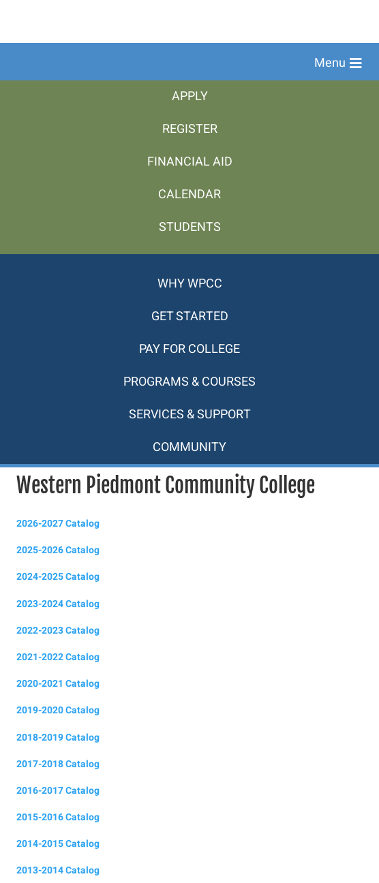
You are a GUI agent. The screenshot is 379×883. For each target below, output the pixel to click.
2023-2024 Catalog (58, 604)
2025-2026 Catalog (58, 550)
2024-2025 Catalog (58, 577)
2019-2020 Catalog (58, 710)
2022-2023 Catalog (58, 630)
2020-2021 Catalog (58, 684)
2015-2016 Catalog (58, 817)
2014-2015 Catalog (58, 844)
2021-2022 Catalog (58, 657)
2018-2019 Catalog (58, 737)
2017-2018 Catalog (58, 764)
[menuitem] (189, 96)
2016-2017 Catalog (58, 791)
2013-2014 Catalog (58, 870)
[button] (338, 63)
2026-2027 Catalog (58, 523)
